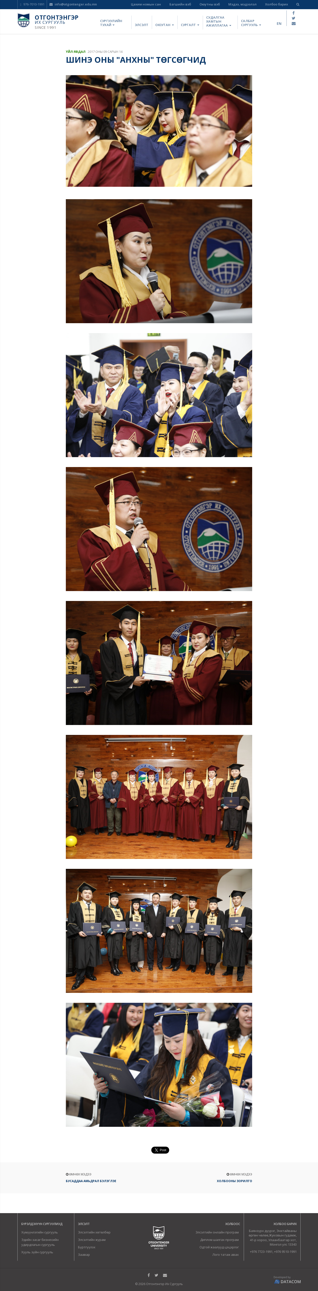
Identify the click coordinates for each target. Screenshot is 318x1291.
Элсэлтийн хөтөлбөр (94, 1232)
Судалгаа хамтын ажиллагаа (218, 21)
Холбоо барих (276, 4)
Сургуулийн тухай (111, 23)
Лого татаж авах (225, 1254)
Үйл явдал (75, 51)
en (279, 23)
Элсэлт (142, 25)
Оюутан (164, 25)
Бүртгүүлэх (86, 1247)
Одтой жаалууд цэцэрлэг (219, 1247)
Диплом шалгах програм (219, 1239)
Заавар (84, 1254)
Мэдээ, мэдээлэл (242, 4)
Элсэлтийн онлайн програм (217, 1232)
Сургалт (190, 25)
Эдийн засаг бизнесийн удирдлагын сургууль (40, 1242)
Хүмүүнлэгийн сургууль (39, 1232)
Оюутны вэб (209, 4)
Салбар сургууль (251, 23)
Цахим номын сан (146, 4)
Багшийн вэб (180, 4)
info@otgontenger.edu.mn (73, 4)
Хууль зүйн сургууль (37, 1252)
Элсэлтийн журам (92, 1239)
